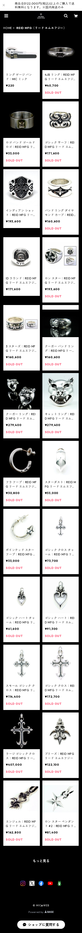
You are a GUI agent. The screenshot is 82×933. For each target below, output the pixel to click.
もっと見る (41, 861)
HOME (7, 28)
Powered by (41, 912)
